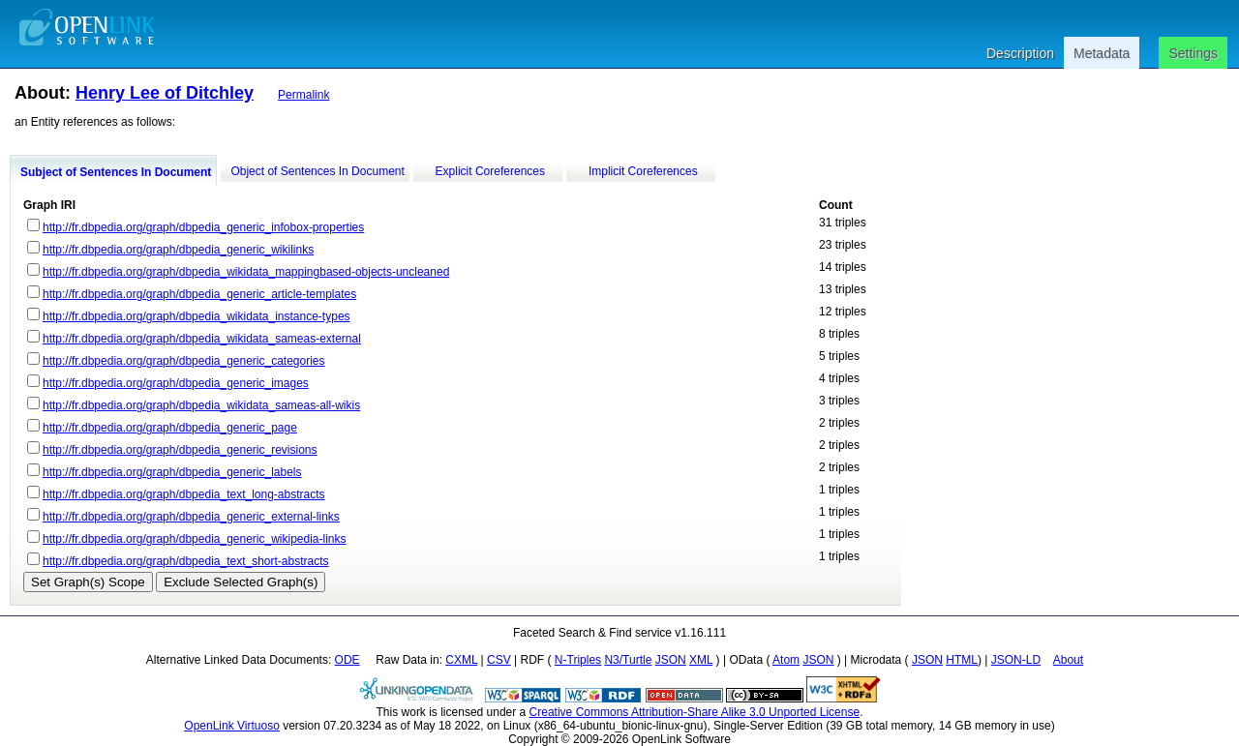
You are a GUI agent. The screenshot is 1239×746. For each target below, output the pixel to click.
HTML (962, 660)
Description (1020, 53)
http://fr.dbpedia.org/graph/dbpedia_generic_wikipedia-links (195, 539)
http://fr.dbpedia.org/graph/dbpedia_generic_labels (172, 472)
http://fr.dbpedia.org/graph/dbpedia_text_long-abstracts (184, 494)
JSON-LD (1016, 660)
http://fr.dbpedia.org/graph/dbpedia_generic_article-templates (199, 294)
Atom (786, 660)
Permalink (303, 95)
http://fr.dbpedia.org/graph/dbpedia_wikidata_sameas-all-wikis (201, 405)
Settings (1193, 53)
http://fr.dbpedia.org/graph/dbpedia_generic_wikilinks (178, 249)
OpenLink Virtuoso (232, 725)
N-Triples (578, 660)
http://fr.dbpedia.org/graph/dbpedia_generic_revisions (180, 450)
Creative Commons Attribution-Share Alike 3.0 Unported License (695, 712)
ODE (347, 660)
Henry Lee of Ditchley (165, 93)
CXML (461, 660)
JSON (670, 660)
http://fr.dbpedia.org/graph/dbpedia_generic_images (176, 383)
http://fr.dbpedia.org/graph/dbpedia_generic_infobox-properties (203, 227)
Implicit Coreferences (643, 171)
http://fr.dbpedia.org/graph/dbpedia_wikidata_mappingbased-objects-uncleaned (246, 272)
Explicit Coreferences (490, 171)
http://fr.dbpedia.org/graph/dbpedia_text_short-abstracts (186, 561)
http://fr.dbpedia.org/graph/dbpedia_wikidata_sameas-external (202, 338)
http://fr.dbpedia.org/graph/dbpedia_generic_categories (184, 361)
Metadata (1101, 53)
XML (700, 660)
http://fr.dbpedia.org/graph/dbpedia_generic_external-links (191, 516)
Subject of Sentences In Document (115, 172)
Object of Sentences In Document (317, 171)
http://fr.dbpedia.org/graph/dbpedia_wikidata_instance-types (196, 316)
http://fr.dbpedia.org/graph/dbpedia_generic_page (170, 427)
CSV (499, 660)
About (1068, 660)
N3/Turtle (627, 660)
